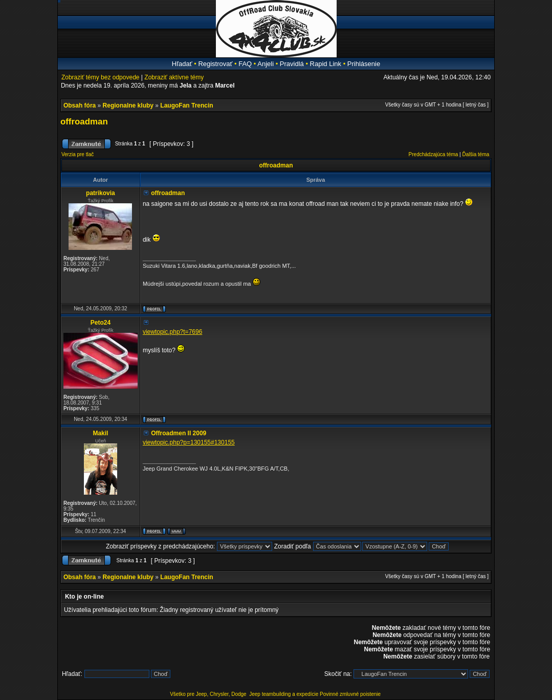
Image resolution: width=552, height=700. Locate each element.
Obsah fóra (79, 105)
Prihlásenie (363, 64)
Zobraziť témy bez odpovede (100, 77)
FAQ (245, 64)
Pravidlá (292, 64)
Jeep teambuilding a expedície (283, 694)
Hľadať (182, 64)
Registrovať (215, 64)
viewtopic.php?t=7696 (172, 331)
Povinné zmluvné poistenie (350, 694)
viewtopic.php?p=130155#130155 (189, 442)
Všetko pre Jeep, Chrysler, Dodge (209, 694)
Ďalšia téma (476, 154)
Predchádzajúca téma (433, 154)
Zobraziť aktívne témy (174, 77)
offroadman (84, 121)
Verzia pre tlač (77, 154)
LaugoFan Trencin (186, 105)
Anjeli (265, 64)
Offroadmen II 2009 (178, 433)
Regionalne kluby (128, 105)
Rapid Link (325, 64)
